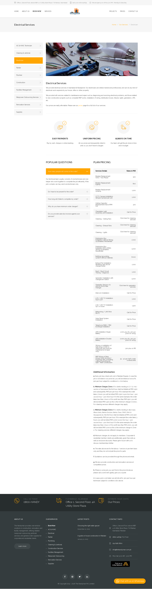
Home (114, 25)
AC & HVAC (52, 530)
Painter (28, 68)
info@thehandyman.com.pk (122, 550)
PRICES (122, 11)
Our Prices (114, 502)
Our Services (123, 25)
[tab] (68, 172)
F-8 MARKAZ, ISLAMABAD (77, 499)
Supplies (28, 112)
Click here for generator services (127, 286)
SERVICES (48, 11)
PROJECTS (113, 11)
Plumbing (51, 541)
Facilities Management (28, 90)
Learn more (22, 546)
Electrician (28, 60)
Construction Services (55, 548)
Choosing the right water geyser (89, 526)
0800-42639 (117, 537)
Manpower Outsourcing (56, 556)
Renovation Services (28, 104)
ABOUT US (25, 11)
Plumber (28, 75)
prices (80, 106)
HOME (16, 11)
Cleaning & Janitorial (28, 53)
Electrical (51, 533)
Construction (28, 82)
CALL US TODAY (31, 499)
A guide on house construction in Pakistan (92, 536)
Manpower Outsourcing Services (28, 97)
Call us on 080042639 (79, 2)
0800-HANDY (31, 502)
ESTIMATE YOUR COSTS (118, 499)
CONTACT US (133, 11)
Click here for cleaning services (128, 219)
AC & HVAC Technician (28, 45)
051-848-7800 (117, 543)
